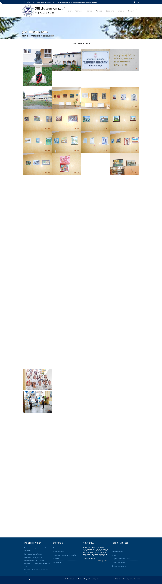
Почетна (70, 11)
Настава (89, 11)
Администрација (58, 556)
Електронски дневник (119, 571)
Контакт (131, 11)
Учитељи (56, 563)
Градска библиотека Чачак (121, 563)
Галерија (120, 11)
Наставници (57, 567)
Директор (56, 553)
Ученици (99, 11)
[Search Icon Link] (136, 11)
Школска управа (117, 556)
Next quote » (102, 565)
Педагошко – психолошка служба (64, 560)
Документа (110, 11)
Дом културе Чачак (118, 567)
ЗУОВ (114, 560)
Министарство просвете (120, 553)
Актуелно (78, 11)
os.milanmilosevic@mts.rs (45, 2)
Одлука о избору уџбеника (33, 559)
